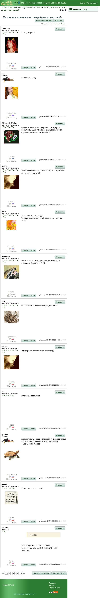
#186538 (63, 205)
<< (42, 24)
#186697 (63, 295)
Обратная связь (55, 588)
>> (63, 24)
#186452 (63, 160)
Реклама (52, 585)
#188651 (63, 564)
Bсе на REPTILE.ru (58, 3)
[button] (44, 20)
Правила (52, 583)
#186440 (63, 67)
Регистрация (92, 3)
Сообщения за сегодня (39, 3)
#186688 (63, 250)
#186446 (63, 117)
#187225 (63, 478)
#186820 (63, 428)
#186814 (63, 385)
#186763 (63, 340)
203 (14, 475)
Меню (24, 3)
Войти (83, 3)
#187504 (63, 521)
